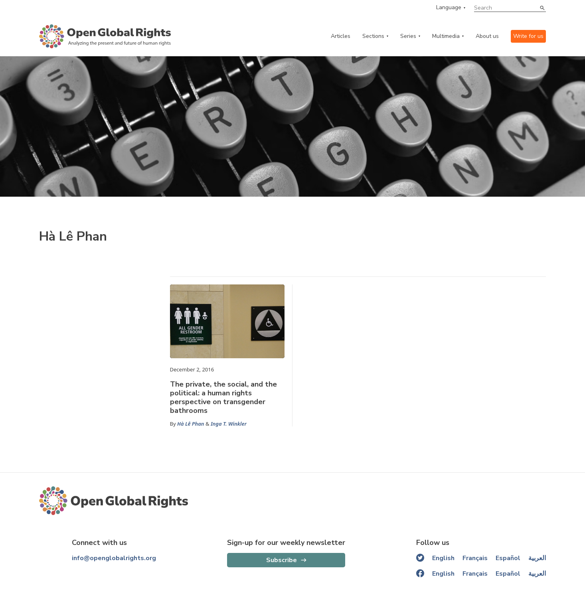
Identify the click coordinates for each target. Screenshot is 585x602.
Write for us (528, 36)
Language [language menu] (448, 7)
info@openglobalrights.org (114, 558)
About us (487, 36)
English (443, 558)
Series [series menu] (408, 36)
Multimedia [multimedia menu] (446, 36)
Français (475, 558)
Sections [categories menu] (373, 36)
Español (508, 558)
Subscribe (281, 560)
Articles (340, 36)
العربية (537, 558)
